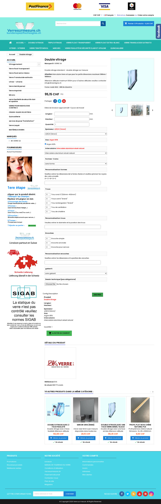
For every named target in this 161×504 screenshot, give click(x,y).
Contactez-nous (51, 478)
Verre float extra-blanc (107, 42)
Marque (48, 63)
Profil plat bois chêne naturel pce (140, 426)
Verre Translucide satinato (138, 42)
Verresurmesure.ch (53, 471)
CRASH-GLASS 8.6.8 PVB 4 (20, 112)
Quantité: (49, 124)
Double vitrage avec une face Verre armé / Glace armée (113, 427)
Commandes (87, 465)
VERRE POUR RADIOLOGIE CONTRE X (19, 107)
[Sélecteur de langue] (110, 15)
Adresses (86, 471)
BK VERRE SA (16, 141)
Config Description (50, 293)
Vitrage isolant (15, 64)
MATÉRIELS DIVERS (16, 130)
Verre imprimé (15, 90)
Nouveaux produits (14, 465)
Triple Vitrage (55, 42)
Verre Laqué (14, 125)
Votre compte (90, 455)
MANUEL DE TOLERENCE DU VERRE (58, 465)
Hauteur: (49, 119)
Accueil (20, 42)
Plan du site (49, 481)
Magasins (49, 484)
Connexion (130, 15)
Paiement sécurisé (52, 474)
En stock (48, 385)
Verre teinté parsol (38, 48)
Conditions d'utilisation (54, 468)
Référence (49, 382)
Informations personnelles (93, 461)
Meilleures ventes (14, 468)
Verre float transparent (78, 42)
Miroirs (56, 48)
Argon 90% (51, 144)
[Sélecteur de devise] (98, 15)
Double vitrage (35, 42)
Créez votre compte (146, 15)
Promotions (11, 461)
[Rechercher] (80, 23)
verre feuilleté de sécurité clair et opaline (85, 48)
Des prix (97, 295)
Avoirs (84, 468)
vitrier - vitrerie (17, 48)
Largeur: (49, 114)
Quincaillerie (116, 48)
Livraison (48, 461)
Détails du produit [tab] (55, 342)
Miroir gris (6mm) (85, 425)
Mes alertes (87, 474)
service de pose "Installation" (21, 121)
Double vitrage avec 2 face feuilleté (58, 426)
